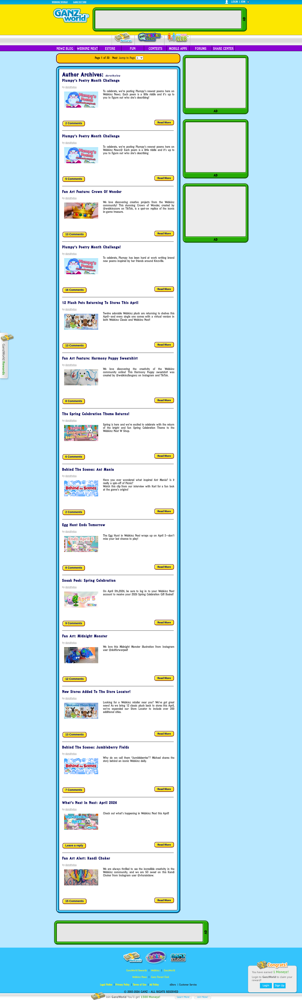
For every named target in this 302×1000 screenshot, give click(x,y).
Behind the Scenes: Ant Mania (88, 469)
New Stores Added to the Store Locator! (96, 692)
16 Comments (74, 289)
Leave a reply (74, 845)
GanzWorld (169, 970)
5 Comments (73, 178)
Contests (155, 49)
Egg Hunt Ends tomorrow (83, 525)
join (243, 1)
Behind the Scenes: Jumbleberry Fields (95, 747)
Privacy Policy (122, 984)
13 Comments (74, 234)
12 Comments (74, 678)
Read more (164, 123)
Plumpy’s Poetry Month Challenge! (91, 247)
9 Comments (73, 623)
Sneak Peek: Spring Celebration (89, 580)
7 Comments (73, 789)
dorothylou (112, 75)
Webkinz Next (87, 49)
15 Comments (74, 901)
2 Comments (73, 123)
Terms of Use (139, 984)
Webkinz (155, 970)
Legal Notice (106, 984)
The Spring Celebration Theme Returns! (95, 414)
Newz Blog (65, 49)
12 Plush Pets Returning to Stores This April (100, 303)
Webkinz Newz (150, 37)
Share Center (223, 49)
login (234, 1)
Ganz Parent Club (160, 977)
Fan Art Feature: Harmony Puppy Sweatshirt (100, 358)
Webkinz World (60, 1)
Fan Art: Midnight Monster (84, 636)
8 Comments (73, 401)
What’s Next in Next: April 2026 (89, 803)
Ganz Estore (79, 1)
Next (114, 57)
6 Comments (73, 456)
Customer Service (188, 984)
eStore (110, 49)
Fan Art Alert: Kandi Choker (86, 858)
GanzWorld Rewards (136, 970)
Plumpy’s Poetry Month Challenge (91, 80)
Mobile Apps (178, 49)
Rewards (123, 38)
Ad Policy (154, 984)
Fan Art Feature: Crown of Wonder (92, 192)
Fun (132, 49)
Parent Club (177, 37)
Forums (200, 49)
